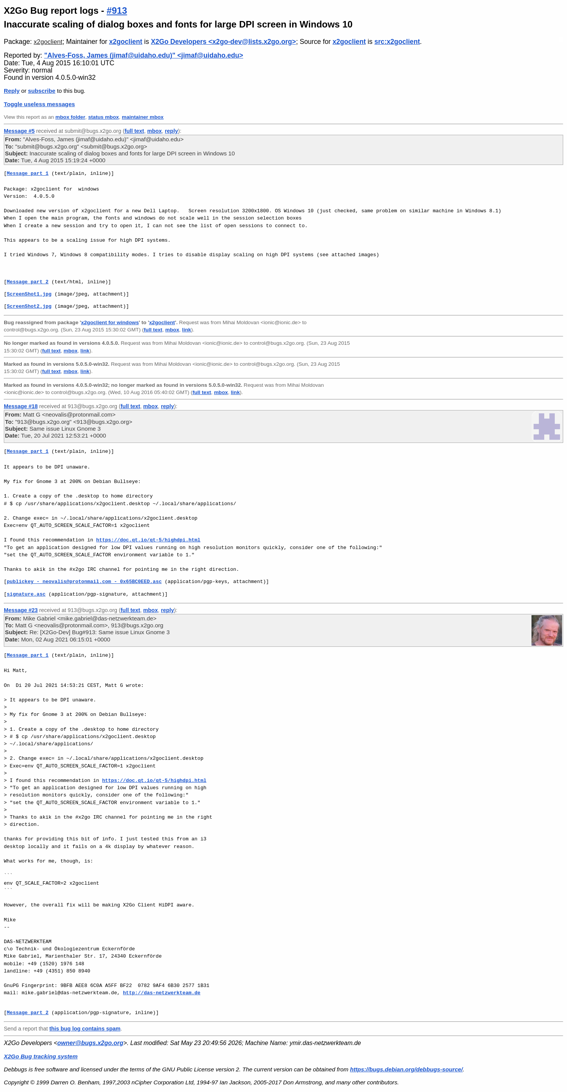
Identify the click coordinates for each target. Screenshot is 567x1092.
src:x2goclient (397, 41)
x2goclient (48, 41)
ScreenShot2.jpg (29, 306)
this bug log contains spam (84, 1029)
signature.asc (26, 594)
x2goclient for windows (110, 322)
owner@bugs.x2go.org (90, 1043)
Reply (11, 90)
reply (171, 131)
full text (134, 131)
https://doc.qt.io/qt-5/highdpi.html (148, 539)
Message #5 (19, 131)
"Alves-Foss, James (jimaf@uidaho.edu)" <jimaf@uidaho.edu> (143, 55)
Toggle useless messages (39, 104)
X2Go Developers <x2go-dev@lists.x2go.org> (223, 41)
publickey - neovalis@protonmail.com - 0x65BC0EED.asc (84, 581)
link (186, 330)
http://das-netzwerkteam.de (161, 992)
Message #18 (21, 406)
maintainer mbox (142, 117)
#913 (117, 10)
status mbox (103, 117)
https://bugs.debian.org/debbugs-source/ (406, 1069)
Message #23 (21, 610)
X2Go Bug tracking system (41, 1056)
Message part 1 (27, 173)
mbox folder (70, 117)
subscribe (41, 90)
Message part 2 (27, 281)
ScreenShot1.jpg (29, 294)
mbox (154, 131)
